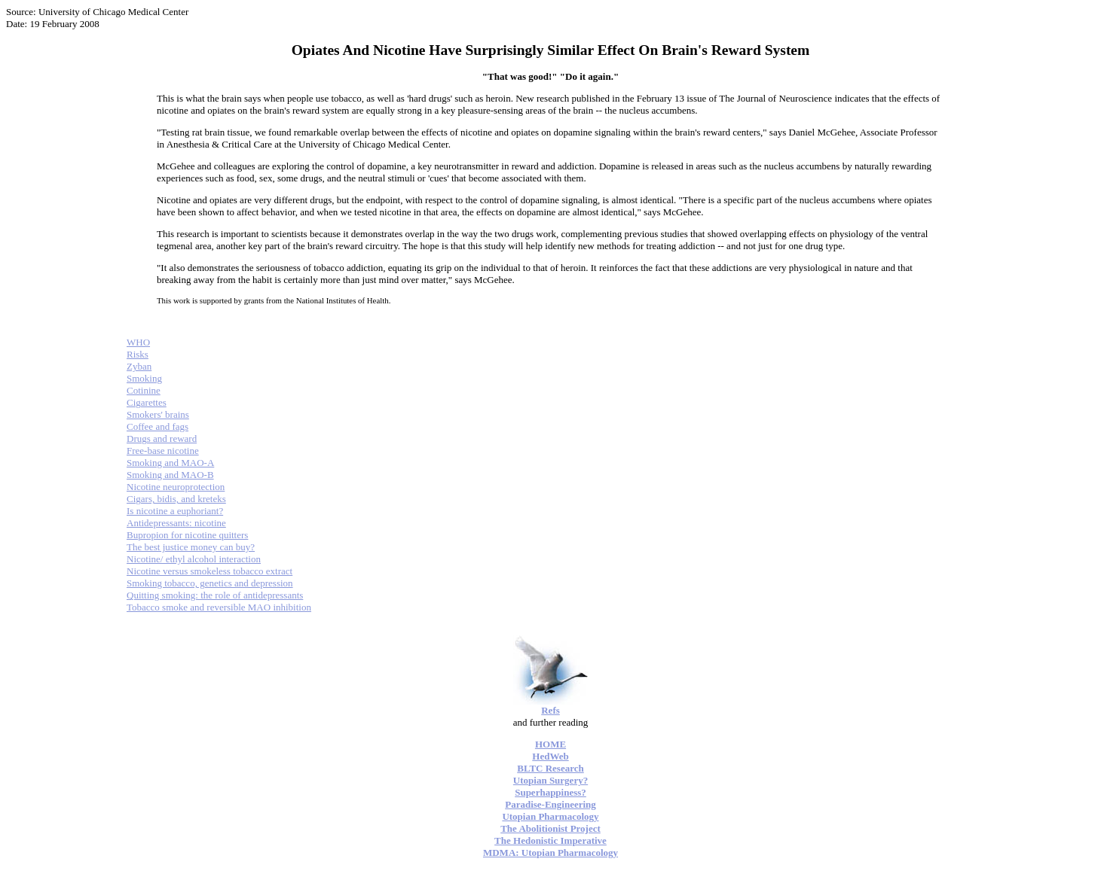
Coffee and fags (157, 426)
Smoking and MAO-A (170, 462)
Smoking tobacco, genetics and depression (210, 583)
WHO (138, 342)
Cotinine (144, 390)
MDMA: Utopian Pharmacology (550, 852)
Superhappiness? (550, 792)
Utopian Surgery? (550, 780)
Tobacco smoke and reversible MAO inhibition (219, 607)
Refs (550, 710)
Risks (137, 354)
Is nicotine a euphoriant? (175, 510)
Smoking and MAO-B (170, 474)
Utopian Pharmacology (550, 816)
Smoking (144, 378)
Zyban (139, 366)
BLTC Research (550, 768)
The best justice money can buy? (191, 547)
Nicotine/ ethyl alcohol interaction (194, 559)
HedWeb (550, 756)
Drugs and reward (162, 438)
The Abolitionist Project (550, 828)
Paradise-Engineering (550, 804)
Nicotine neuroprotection (176, 486)
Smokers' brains (158, 414)
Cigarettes (147, 402)
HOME (550, 744)
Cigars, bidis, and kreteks (176, 498)
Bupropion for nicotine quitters (187, 534)
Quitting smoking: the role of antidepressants (215, 595)
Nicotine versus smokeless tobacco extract (209, 571)
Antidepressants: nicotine (176, 522)
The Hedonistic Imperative (550, 840)
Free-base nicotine (163, 450)
